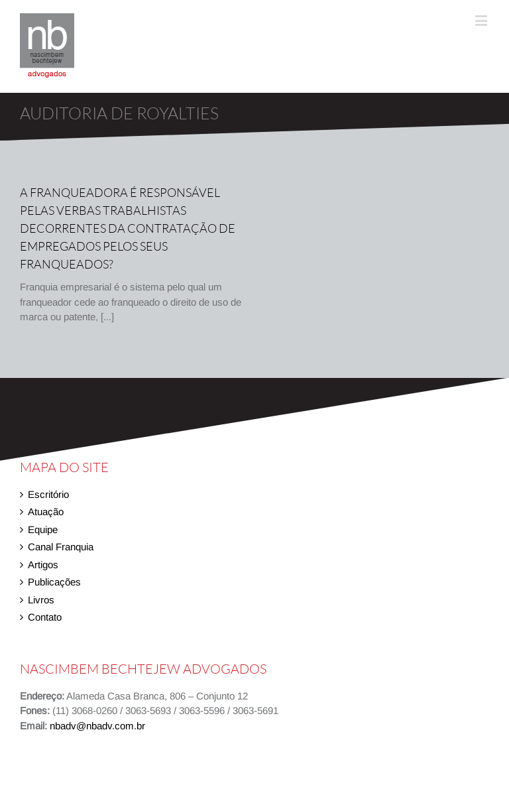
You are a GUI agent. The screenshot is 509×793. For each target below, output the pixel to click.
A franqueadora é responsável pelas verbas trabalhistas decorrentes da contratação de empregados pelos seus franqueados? (127, 228)
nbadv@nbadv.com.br (97, 725)
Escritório (48, 494)
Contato (45, 617)
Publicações (54, 581)
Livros (41, 599)
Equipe (43, 529)
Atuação (46, 511)
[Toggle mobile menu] (482, 20)
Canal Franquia (60, 546)
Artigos (43, 564)
